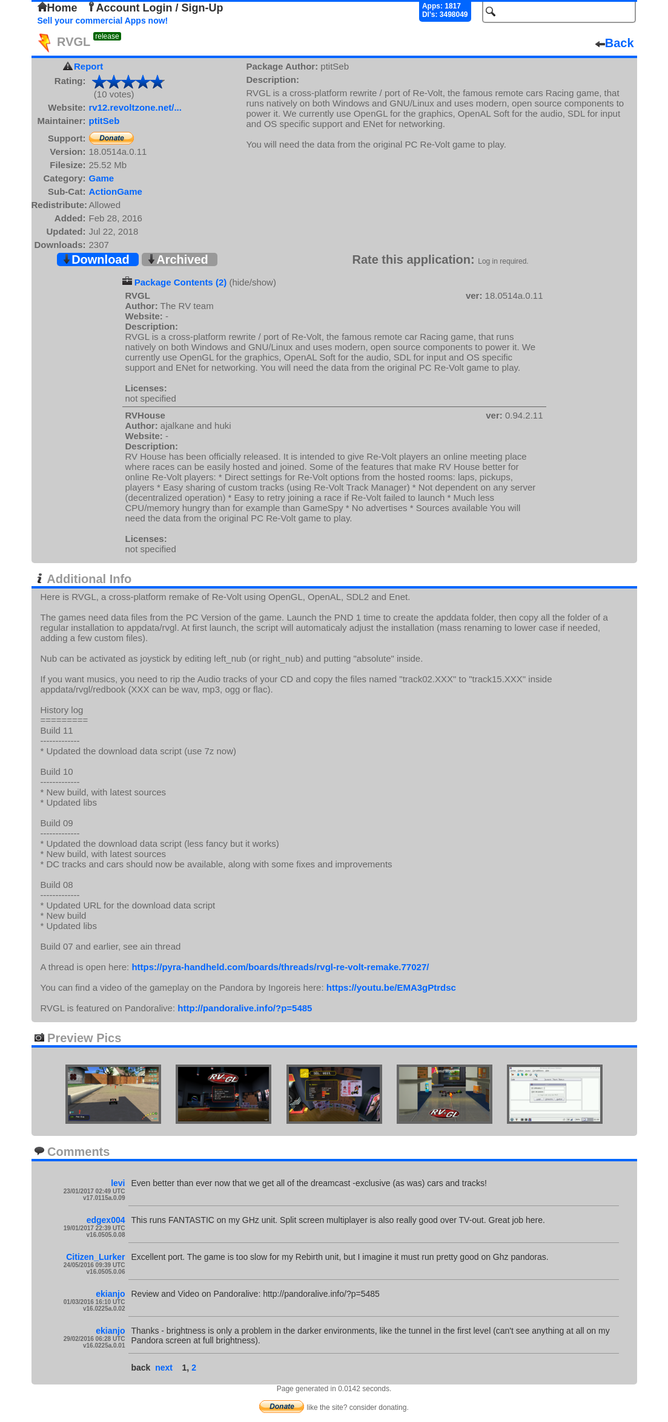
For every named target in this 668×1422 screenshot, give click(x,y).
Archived (177, 259)
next (164, 1367)
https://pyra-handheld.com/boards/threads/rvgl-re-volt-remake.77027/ (280, 967)
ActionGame (115, 191)
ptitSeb (104, 121)
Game (101, 178)
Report (88, 66)
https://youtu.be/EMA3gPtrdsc (391, 987)
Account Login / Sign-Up (155, 8)
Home (58, 8)
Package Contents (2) (180, 282)
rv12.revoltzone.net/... (135, 107)
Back (614, 43)
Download (96, 259)
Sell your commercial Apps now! (103, 20)
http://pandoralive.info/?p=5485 (244, 1008)
